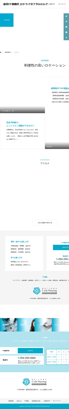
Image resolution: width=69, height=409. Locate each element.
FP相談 (31, 4)
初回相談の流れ (40, 4)
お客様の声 (52, 4)
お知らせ (23, 4)
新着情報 (14, 4)
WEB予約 (30, 350)
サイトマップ (62, 4)
